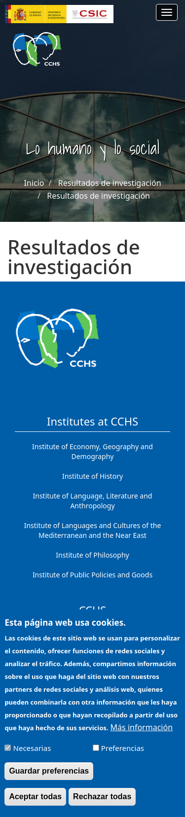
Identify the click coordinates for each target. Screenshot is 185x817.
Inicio (34, 183)
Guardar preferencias (49, 777)
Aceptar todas (35, 802)
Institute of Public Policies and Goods (92, 574)
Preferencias (122, 754)
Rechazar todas (102, 802)
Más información (142, 733)
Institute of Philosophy (92, 555)
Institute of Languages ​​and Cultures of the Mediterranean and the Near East (92, 530)
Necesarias (32, 754)
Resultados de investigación (109, 183)
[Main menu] (167, 12)
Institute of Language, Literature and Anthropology (92, 500)
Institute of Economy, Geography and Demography (92, 451)
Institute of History (92, 476)
